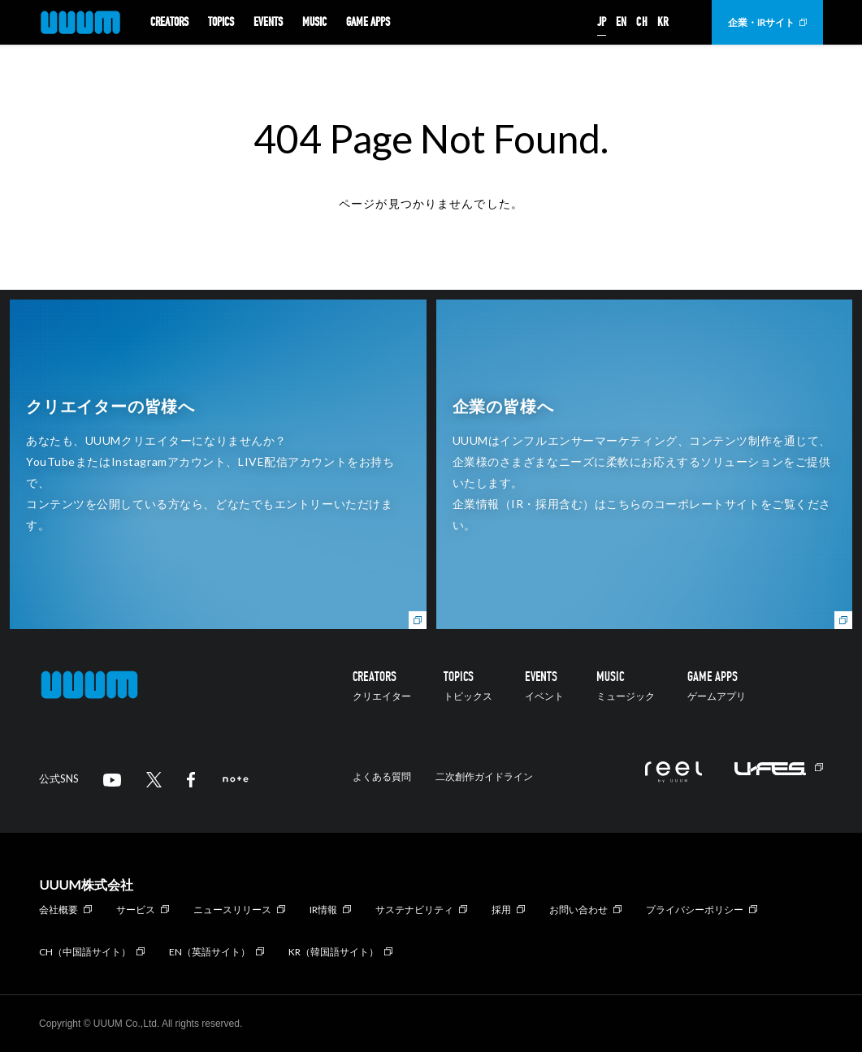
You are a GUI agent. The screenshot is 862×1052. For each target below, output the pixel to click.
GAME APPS (368, 22)
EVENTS (268, 22)
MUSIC (314, 22)
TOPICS (221, 22)
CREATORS (169, 22)
